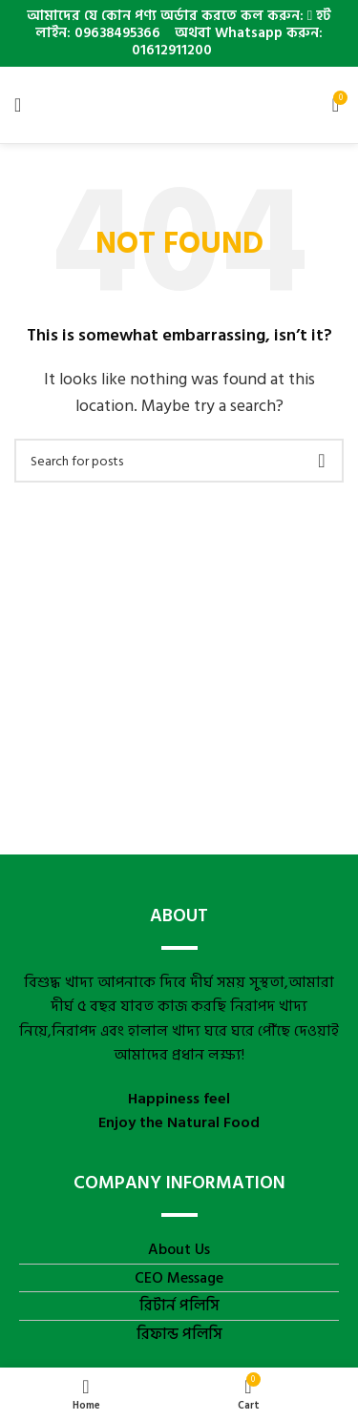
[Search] (179, 461)
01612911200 (170, 50)
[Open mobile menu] (18, 105)
